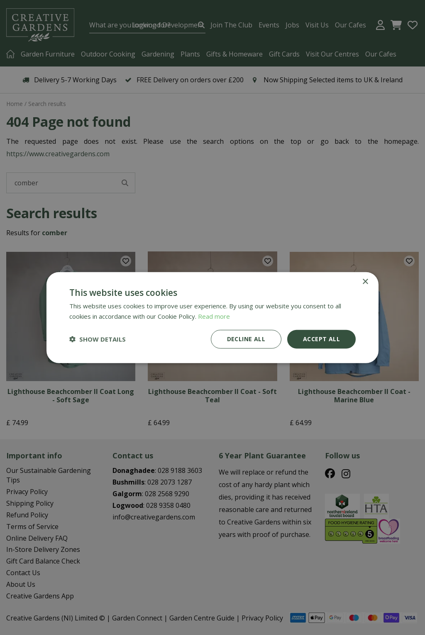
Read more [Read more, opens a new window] (214, 316)
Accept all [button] (321, 339)
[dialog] (212, 317)
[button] (97, 339)
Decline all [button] (246, 339)
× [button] (365, 282)
